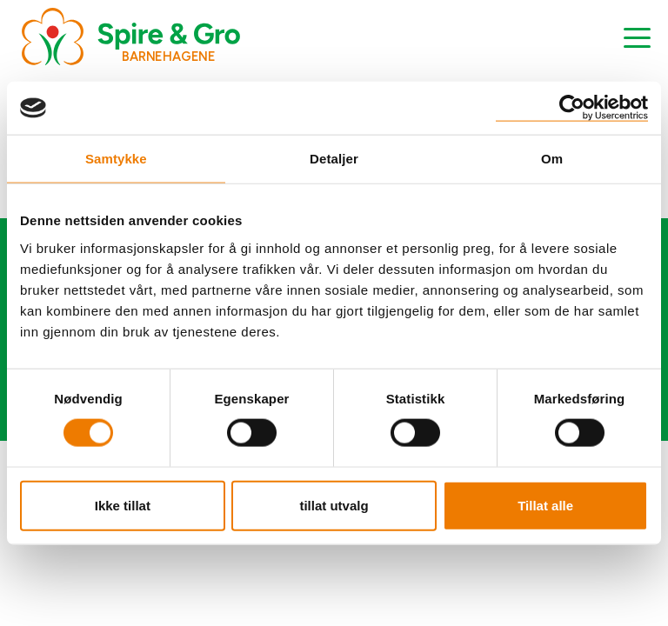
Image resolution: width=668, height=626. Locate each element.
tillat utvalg (333, 504)
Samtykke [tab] (116, 158)
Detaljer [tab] (334, 158)
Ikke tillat (122, 504)
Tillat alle (545, 504)
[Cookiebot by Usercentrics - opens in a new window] (572, 108)
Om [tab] (552, 158)
